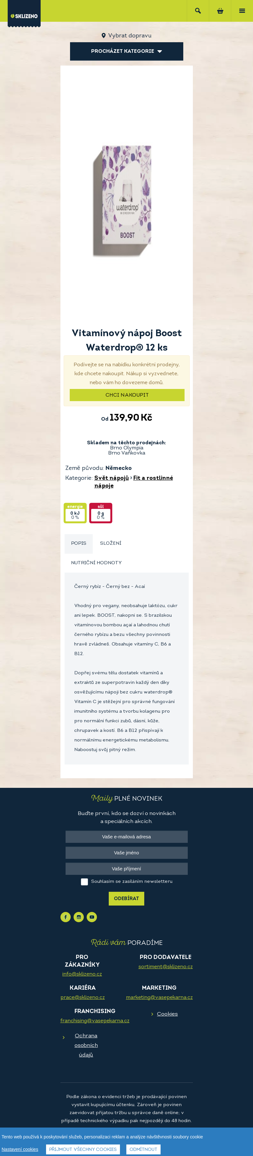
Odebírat (126, 899)
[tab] (79, 544)
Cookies (167, 1014)
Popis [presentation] (78, 543)
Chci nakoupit (127, 395)
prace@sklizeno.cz (82, 997)
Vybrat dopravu (129, 36)
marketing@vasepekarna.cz (159, 997)
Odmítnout (143, 1150)
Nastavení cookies (20, 1149)
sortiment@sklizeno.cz (165, 967)
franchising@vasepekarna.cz (95, 1021)
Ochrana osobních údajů (86, 1045)
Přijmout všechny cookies (83, 1150)
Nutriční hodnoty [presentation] (96, 563)
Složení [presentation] (110, 543)
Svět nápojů (111, 478)
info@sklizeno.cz (82, 974)
